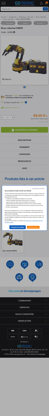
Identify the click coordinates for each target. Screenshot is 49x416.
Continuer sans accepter (38, 188)
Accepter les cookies (17, 227)
